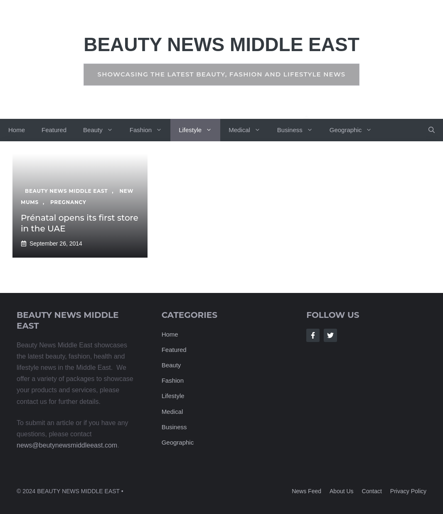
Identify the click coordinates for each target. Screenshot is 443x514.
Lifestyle (199, 130)
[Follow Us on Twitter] (330, 335)
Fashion (150, 130)
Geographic (355, 130)
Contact (372, 491)
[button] (431, 130)
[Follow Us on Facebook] (313, 335)
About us (342, 491)
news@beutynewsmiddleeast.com (67, 445)
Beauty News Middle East (221, 44)
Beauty (102, 130)
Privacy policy (408, 491)
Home (16, 129)
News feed (306, 491)
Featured (54, 129)
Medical (249, 130)
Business (299, 130)
